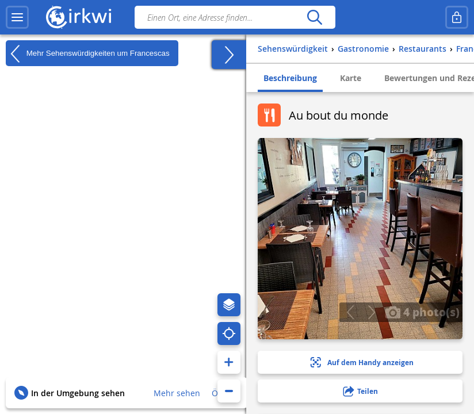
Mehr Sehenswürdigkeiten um (88, 53)
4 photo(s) (422, 312)
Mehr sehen (177, 393)
